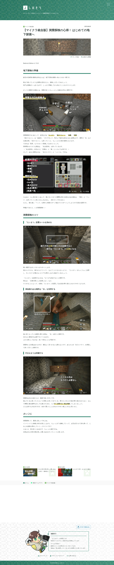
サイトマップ (42, 555)
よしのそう (61, 563)
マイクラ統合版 (50, 483)
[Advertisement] (57, 450)
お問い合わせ (71, 555)
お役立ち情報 (86, 57)
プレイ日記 (75, 57)
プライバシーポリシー (57, 555)
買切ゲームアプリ (37, 483)
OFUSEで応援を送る (83, 527)
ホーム (26, 483)
